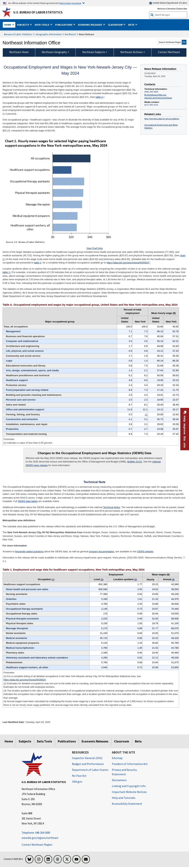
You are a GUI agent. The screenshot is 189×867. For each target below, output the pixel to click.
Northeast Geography (54, 52)
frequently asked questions (29, 551)
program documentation (101, 551)
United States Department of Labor (168, 3)
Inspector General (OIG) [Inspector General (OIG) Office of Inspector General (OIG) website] (87, 758)
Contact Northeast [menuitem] (169, 52)
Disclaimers (119, 780)
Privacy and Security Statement (124, 772)
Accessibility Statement (127, 803)
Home (9, 741)
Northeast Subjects (93, 52)
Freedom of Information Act (130, 764)
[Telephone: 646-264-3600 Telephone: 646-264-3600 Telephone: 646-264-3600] (44, 833)
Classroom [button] (115, 24)
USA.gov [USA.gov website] (77, 781)
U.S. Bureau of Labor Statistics (38, 12)
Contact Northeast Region (37, 844)
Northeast (70, 34)
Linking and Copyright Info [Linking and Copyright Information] (129, 786)
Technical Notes (111, 507)
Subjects (25, 741)
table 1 (37, 262)
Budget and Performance (88, 764)
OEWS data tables (28, 501)
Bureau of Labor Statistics (18, 34)
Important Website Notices (129, 792)
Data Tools (44, 741)
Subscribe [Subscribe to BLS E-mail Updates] (182, 8)
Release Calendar (166, 8)
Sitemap (117, 758)
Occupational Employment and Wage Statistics (161, 126)
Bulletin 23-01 (134, 461)
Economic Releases (95, 741)
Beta (138, 741)
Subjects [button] (23, 24)
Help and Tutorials (123, 798)
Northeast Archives (131, 52)
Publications (67, 741)
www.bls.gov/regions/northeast (158, 98)
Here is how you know (70, 2)
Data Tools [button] (42, 24)
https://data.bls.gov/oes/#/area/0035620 (128, 262)
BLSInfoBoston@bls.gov (155, 95)
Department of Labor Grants (90, 770)
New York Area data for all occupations (161, 119)
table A (99, 97)
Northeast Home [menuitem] (19, 52)
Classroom (121, 741)
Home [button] (8, 24)
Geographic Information (48, 34)
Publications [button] (64, 24)
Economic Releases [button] (90, 24)
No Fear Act (79, 775)
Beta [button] (131, 24)
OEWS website (145, 551)
